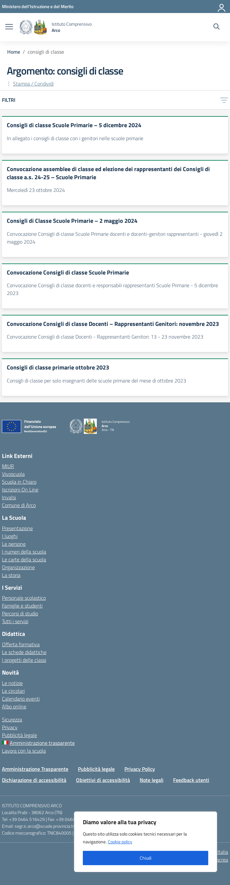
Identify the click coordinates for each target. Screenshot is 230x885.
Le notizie (12, 683)
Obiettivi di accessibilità (103, 780)
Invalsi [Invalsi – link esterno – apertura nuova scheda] (9, 497)
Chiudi (145, 857)
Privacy (10, 727)
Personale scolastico (24, 598)
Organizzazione (18, 567)
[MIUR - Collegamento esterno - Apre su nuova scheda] (37, 6)
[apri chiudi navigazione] (9, 27)
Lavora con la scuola (24, 751)
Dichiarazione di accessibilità (34, 780)
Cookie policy (120, 841)
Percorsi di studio (20, 613)
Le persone (14, 544)
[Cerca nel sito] (216, 27)
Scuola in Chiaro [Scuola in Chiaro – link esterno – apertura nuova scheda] (19, 482)
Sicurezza (12, 719)
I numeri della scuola (24, 552)
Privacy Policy (139, 769)
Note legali (151, 780)
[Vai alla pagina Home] (13, 52)
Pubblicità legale (19, 735)
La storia (11, 575)
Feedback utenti (191, 780)
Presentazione (17, 528)
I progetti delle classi (24, 660)
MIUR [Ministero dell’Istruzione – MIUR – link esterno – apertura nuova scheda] (8, 466)
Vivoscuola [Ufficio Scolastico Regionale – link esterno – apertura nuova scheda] (13, 474)
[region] (145, 841)
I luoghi (10, 536)
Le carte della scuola (24, 559)
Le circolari (13, 691)
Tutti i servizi (15, 621)
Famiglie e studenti (22, 606)
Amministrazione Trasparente (35, 769)
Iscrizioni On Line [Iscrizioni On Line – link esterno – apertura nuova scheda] (20, 489)
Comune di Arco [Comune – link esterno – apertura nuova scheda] (19, 505)
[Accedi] (222, 6)
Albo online (14, 706)
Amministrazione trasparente (42, 743)
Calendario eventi (21, 699)
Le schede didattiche (24, 652)
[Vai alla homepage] (33, 27)
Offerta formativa (21, 644)
